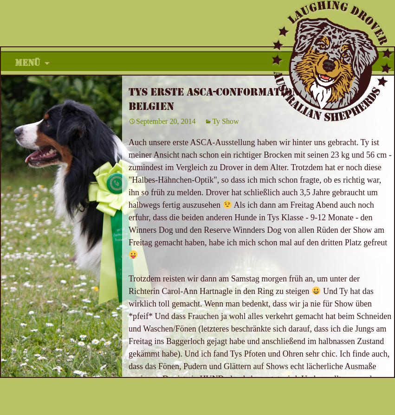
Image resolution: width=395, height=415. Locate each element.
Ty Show (225, 121)
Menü (27, 63)
